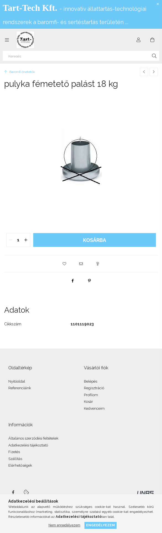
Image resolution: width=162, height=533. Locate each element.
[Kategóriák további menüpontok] (7, 40)
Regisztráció (94, 388)
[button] (64, 264)
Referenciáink (19, 388)
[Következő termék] (154, 72)
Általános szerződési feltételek (33, 438)
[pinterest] (89, 280)
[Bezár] (158, 4)
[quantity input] (18, 240)
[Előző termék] (144, 72)
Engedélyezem (100, 525)
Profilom (91, 395)
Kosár (88, 401)
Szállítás (15, 459)
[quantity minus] (11, 240)
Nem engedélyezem (64, 525)
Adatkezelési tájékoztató (28, 445)
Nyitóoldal (16, 381)
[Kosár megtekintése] (152, 40)
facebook (13, 492)
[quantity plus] (26, 240)
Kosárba (94, 240)
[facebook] (72, 280)
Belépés (90, 381)
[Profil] (138, 40)
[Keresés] (81, 56)
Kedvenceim (94, 408)
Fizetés (14, 452)
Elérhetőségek (20, 465)
